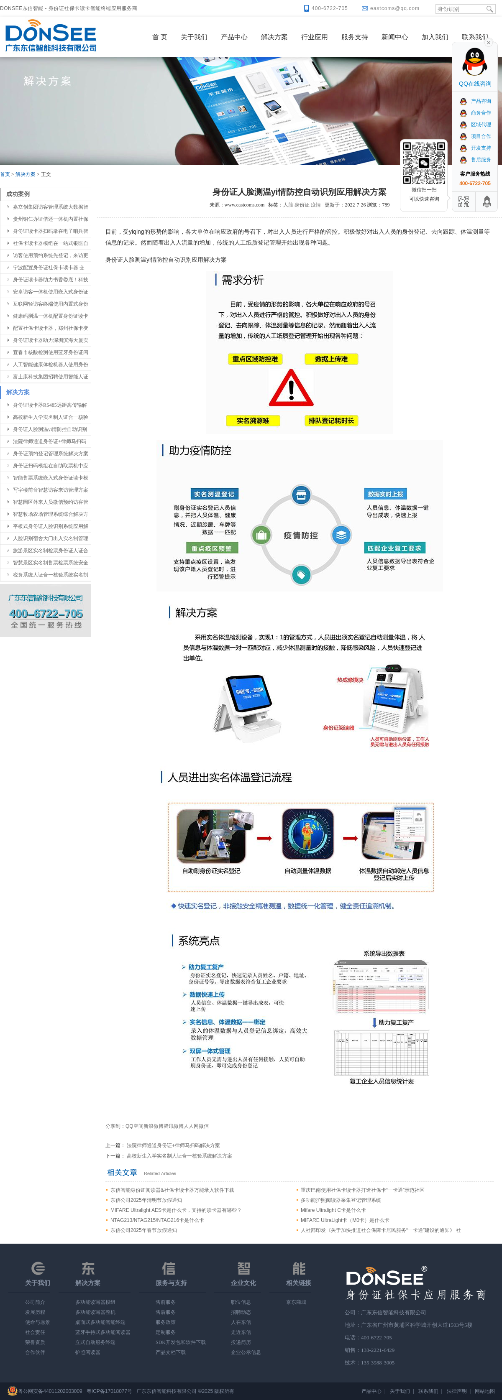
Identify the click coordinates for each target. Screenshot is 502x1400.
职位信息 (241, 1302)
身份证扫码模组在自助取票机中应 (50, 466)
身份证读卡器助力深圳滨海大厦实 (50, 340)
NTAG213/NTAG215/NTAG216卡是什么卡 (157, 1220)
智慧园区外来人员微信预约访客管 (50, 502)
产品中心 (234, 37)
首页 (5, 174)
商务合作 (475, 113)
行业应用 (314, 37)
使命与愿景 (37, 1322)
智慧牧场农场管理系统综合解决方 (50, 514)
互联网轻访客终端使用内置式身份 (50, 304)
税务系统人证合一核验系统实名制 (50, 575)
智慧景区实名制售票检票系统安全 (50, 563)
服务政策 (166, 1322)
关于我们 (194, 37)
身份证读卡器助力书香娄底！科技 (50, 280)
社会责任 (35, 1332)
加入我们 (435, 37)
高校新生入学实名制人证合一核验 (50, 417)
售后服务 (166, 1312)
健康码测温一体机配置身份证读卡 (50, 316)
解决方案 (274, 37)
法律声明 (457, 1391)
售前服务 (166, 1302)
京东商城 (296, 1302)
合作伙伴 (35, 1352)
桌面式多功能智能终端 (100, 1322)
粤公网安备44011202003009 (50, 1391)
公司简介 (35, 1302)
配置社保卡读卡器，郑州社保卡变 (50, 328)
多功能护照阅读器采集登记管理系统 (341, 1200)
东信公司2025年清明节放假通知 (146, 1200)
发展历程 (35, 1312)
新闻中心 (395, 37)
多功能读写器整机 (95, 1312)
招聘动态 (241, 1312)
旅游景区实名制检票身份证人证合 (50, 550)
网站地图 (485, 1391)
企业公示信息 (246, 1352)
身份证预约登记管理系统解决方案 (50, 453)
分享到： (115, 1126)
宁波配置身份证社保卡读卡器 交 (49, 267)
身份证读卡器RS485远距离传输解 (50, 405)
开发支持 (475, 148)
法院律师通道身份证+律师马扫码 (49, 441)
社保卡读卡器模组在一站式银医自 (50, 243)
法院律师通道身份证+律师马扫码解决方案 (173, 1145)
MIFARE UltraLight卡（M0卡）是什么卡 (345, 1220)
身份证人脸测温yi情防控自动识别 (50, 429)
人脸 (288, 205)
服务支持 (354, 37)
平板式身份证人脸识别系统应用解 (50, 526)
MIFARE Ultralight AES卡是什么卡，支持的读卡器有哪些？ (176, 1210)
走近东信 (241, 1332)
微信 (204, 1126)
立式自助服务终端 (95, 1342)
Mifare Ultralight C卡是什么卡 (333, 1210)
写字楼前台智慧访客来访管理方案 (50, 490)
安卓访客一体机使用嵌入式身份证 (50, 292)
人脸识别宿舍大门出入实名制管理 (50, 538)
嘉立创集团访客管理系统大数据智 (50, 207)
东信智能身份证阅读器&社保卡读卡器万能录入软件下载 (172, 1190)
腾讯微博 (174, 1126)
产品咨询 (475, 101)
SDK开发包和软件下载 (181, 1342)
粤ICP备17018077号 (109, 1391)
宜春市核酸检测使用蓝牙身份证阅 (50, 352)
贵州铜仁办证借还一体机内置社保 (50, 219)
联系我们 (475, 37)
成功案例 (18, 194)
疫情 (316, 205)
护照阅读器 (87, 1352)
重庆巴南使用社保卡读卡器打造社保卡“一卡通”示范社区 (363, 1190)
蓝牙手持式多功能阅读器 (103, 1332)
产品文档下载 (171, 1352)
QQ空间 (134, 1126)
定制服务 (166, 1332)
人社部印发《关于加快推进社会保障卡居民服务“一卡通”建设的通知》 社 (381, 1230)
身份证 (302, 205)
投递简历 (241, 1342)
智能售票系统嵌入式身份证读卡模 (50, 478)
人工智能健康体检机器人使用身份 (50, 364)
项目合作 (475, 136)
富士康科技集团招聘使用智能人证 (50, 377)
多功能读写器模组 (95, 1302)
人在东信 (241, 1322)
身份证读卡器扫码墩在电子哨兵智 (50, 231)
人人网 (191, 1126)
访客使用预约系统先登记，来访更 (50, 255)
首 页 (159, 37)
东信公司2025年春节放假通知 (143, 1230)
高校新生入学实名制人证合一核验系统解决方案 (179, 1156)
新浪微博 (153, 1126)
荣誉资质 (35, 1342)
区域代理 (475, 125)
